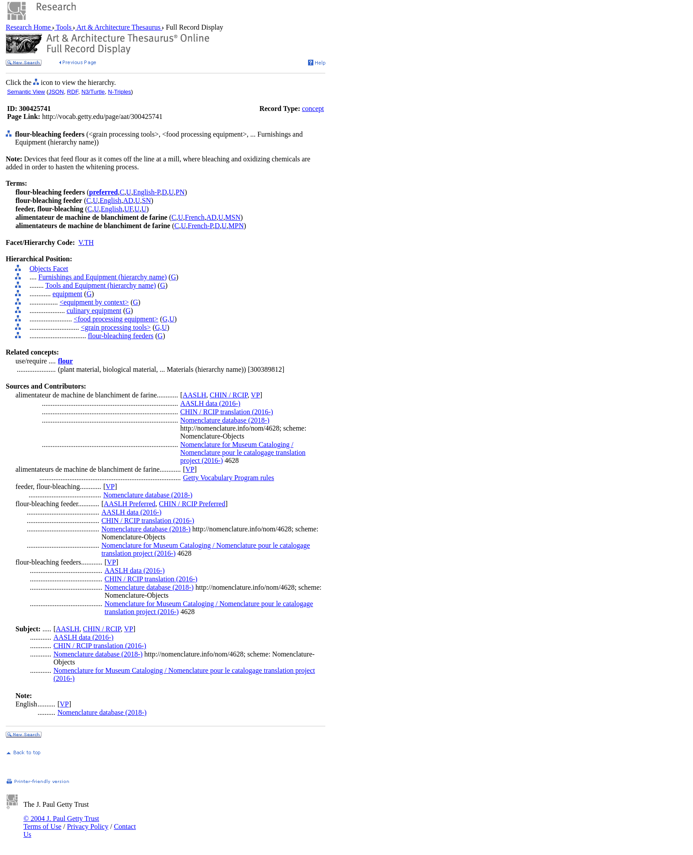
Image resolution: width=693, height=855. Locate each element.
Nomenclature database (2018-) (225, 420)
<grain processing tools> (116, 327)
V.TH (86, 242)
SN (146, 200)
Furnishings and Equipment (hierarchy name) (102, 277)
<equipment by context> (94, 302)
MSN (232, 217)
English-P (146, 192)
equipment (68, 294)
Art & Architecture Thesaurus (118, 27)
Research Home (29, 27)
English (111, 200)
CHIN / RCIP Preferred (192, 504)
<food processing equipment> (116, 319)
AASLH (194, 395)
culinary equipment (94, 310)
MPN (236, 225)
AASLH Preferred (130, 504)
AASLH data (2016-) (210, 403)
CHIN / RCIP (229, 395)
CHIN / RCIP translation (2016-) (226, 412)
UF (128, 209)
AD (128, 200)
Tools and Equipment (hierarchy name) (100, 285)
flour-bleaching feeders (121, 336)
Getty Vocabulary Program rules (228, 477)
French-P (200, 225)
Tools (63, 27)
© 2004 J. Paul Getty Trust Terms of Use (61, 822)
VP (255, 395)
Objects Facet (49, 268)
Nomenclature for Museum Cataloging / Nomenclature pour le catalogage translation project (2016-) (242, 452)
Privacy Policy (87, 826)
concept (313, 108)
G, (165, 319)
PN (179, 192)
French (194, 217)
